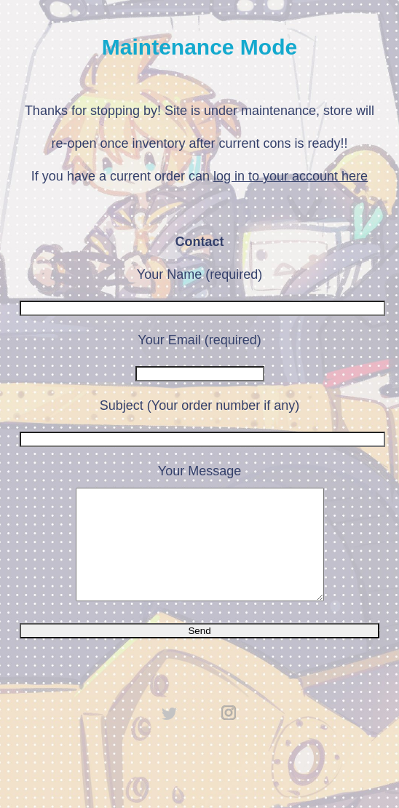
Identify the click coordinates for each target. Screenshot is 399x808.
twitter (170, 734)
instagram (229, 734)
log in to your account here (290, 176)
